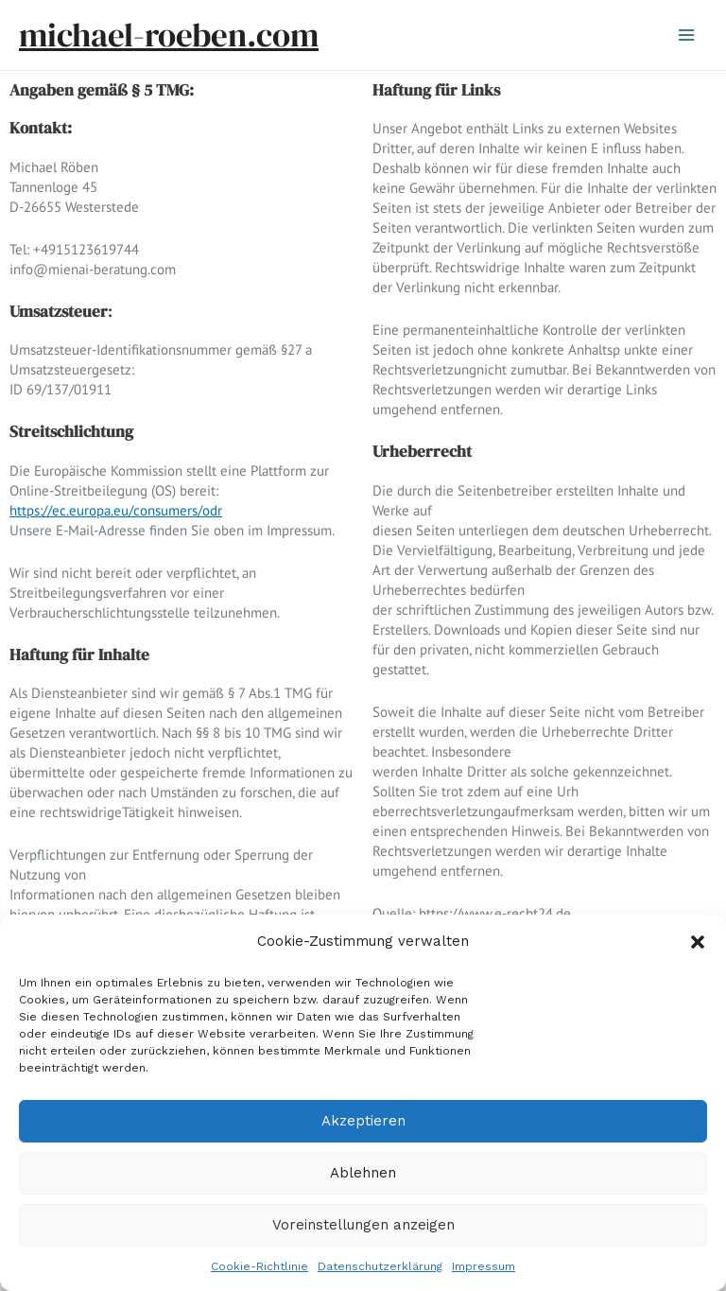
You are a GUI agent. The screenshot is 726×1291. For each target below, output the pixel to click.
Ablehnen (363, 1172)
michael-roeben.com (169, 35)
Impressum (483, 1266)
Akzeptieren (363, 1120)
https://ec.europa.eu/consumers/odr (115, 510)
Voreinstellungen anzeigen (363, 1224)
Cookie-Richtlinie (259, 1266)
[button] (697, 942)
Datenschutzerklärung (380, 1266)
